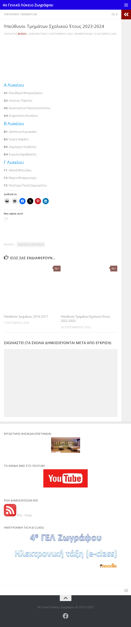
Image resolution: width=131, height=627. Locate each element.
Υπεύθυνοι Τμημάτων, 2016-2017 (26, 316)
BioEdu (22, 33)
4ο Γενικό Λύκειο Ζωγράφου (30, 5)
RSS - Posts (18, 515)
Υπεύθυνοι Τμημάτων (20, 14)
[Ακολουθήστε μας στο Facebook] (65, 616)
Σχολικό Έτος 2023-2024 (31, 244)
